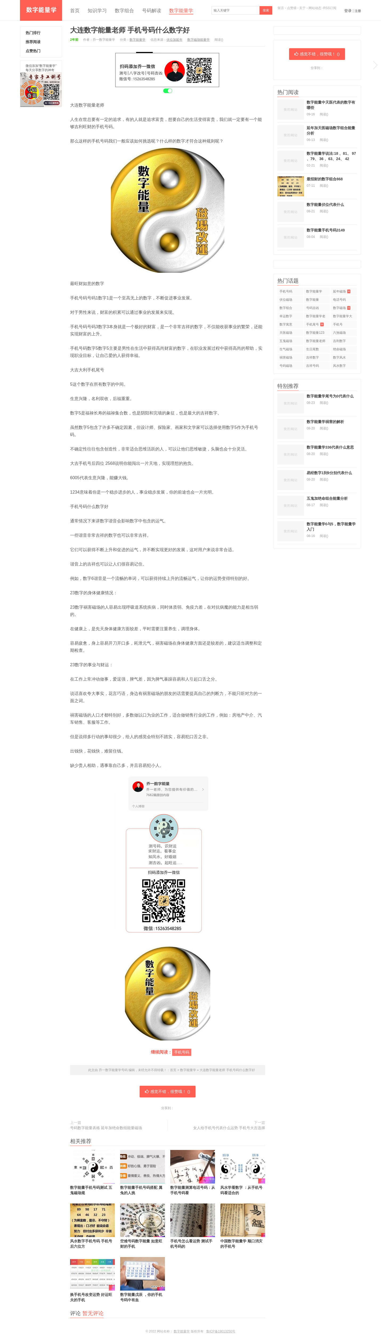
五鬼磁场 (285, 341)
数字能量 (312, 300)
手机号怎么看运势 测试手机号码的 (192, 1226)
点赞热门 (33, 51)
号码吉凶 (312, 308)
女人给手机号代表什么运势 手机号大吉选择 (229, 1128)
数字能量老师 (315, 341)
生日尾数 (312, 349)
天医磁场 (285, 333)
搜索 (266, 10)
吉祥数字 (312, 357)
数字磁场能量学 (198, 40)
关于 (302, 8)
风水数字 (339, 366)
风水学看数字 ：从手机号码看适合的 (242, 1172)
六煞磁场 (339, 333)
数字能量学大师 (342, 317)
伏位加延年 (175, 40)
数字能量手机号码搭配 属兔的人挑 (142, 1172)
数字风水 (339, 357)
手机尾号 (315, 324)
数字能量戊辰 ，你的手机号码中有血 (142, 1279)
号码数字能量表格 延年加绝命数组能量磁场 (106, 1128)
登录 (348, 11)
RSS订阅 (329, 8)
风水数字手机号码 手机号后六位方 (92, 1226)
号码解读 (151, 10)
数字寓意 (285, 324)
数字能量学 (181, 10)
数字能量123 (315, 333)
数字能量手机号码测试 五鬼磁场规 (92, 1172)
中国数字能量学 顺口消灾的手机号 (242, 1226)
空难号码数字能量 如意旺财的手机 (142, 1226)
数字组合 (124, 10)
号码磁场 (285, 366)
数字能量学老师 (315, 317)
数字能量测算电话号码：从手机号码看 (192, 1172)
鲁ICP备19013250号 (220, 1331)
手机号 (338, 324)
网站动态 (315, 8)
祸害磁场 (285, 357)
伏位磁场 (285, 300)
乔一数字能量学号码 (41, 10)
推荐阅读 (33, 42)
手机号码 (181, 1052)
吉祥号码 (312, 366)
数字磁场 (342, 308)
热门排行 (33, 33)
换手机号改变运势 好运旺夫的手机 (92, 1279)
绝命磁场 (339, 349)
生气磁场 (285, 349)
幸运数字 (285, 316)
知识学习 (97, 10)
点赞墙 (292, 8)
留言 (281, 8)
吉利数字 (339, 341)
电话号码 (339, 300)
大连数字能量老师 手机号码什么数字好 (130, 30)
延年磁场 (342, 291)
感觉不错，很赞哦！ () (167, 1091)
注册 (358, 11)
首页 (75, 10)
